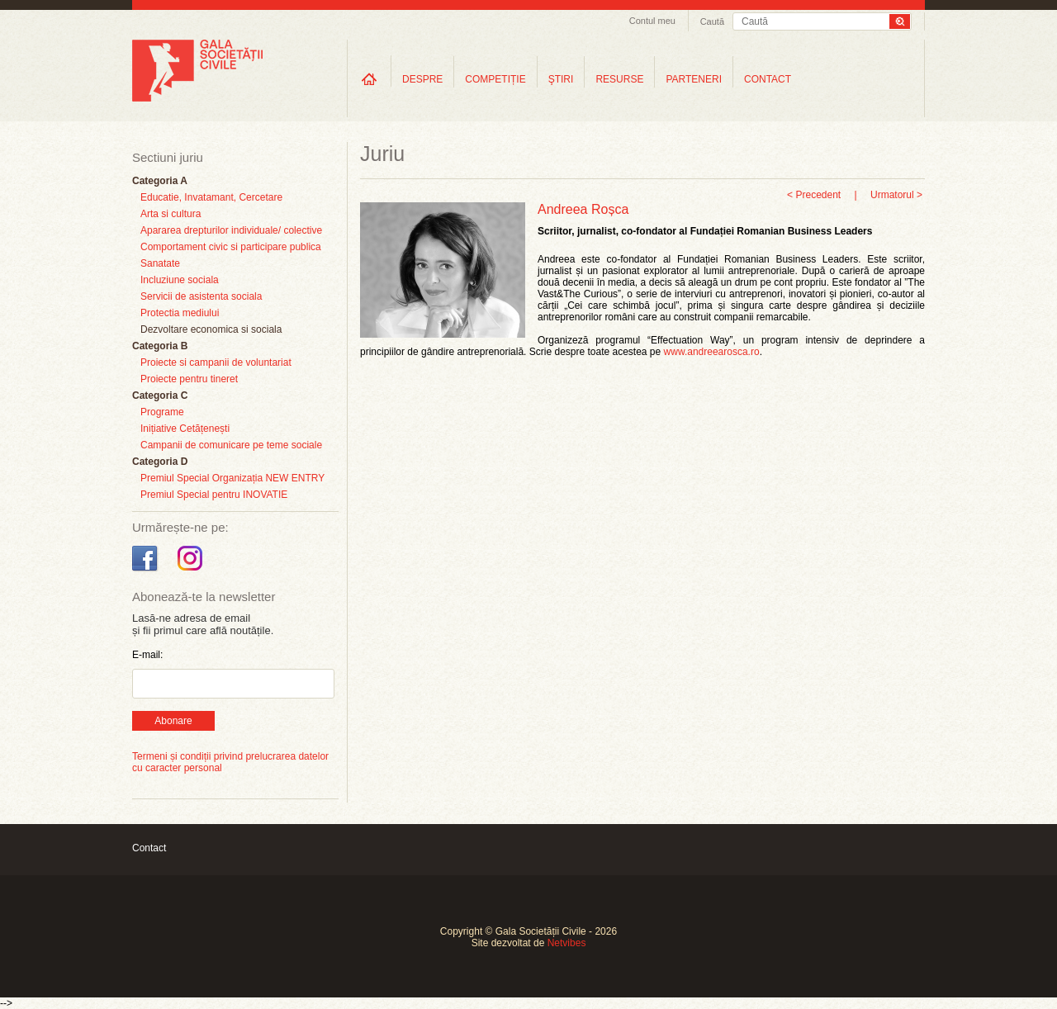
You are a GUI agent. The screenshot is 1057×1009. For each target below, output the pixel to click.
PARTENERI (694, 79)
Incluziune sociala (179, 280)
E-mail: (147, 655)
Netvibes (566, 943)
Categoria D (159, 461)
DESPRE (422, 79)
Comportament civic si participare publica (230, 247)
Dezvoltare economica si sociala (211, 329)
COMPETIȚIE (495, 79)
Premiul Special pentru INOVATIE (213, 494)
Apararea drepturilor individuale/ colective (231, 230)
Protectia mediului (179, 313)
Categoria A (159, 181)
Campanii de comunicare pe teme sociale (231, 445)
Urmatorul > (896, 195)
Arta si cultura (170, 214)
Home (369, 79)
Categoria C (159, 395)
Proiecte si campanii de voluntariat (216, 362)
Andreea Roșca (583, 209)
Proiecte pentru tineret (189, 379)
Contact (149, 848)
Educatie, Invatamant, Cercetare (211, 197)
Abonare (173, 721)
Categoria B (159, 346)
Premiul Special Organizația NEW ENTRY (232, 478)
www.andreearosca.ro (712, 352)
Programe (162, 412)
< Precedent (814, 195)
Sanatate (160, 263)
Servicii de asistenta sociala (201, 296)
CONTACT (767, 79)
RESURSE (619, 79)
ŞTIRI (561, 79)
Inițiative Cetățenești (185, 428)
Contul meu (652, 21)
